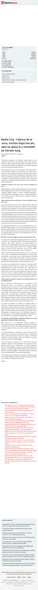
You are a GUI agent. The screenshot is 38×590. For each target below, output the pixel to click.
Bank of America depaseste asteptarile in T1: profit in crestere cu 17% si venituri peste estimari (17, 533)
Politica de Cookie (10, 583)
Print (4, 156)
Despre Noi (30, 580)
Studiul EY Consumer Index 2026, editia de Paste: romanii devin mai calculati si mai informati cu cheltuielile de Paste (20, 433)
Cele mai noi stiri (11, 577)
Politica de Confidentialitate (24, 583)
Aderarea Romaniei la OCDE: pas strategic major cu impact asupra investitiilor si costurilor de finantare (18, 551)
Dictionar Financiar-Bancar (19, 74)
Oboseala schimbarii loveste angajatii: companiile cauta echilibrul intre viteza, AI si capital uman (17, 547)
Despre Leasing (19, 78)
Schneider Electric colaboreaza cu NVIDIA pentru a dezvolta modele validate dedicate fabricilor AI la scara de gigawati (21, 461)
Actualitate (20, 154)
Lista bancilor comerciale (19, 82)
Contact (23, 580)
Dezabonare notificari (6, 582)
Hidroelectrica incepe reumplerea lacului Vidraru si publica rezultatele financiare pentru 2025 (18, 560)
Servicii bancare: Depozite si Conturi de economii (19, 80)
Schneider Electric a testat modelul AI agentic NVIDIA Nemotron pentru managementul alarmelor (17, 542)
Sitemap (32, 582)
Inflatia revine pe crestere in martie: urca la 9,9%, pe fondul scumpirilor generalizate (18, 538)
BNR (30, 574)
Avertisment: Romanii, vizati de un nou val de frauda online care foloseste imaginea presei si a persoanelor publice (20, 441)
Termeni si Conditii (19, 585)
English (19, 577)
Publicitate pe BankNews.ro (21, 582)
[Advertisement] (19, 25)
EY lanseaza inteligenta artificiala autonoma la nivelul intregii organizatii (17, 529)
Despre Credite (19, 76)
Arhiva (24, 577)
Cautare (29, 577)
